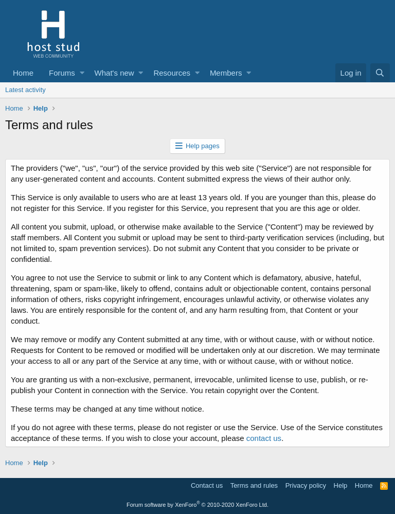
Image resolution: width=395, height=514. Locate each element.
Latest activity (25, 90)
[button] (82, 72)
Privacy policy (305, 485)
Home (23, 72)
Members (226, 72)
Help (341, 485)
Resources (171, 72)
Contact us (207, 485)
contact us (263, 438)
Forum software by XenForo (197, 505)
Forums (62, 72)
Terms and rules (254, 485)
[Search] (380, 72)
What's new (114, 72)
